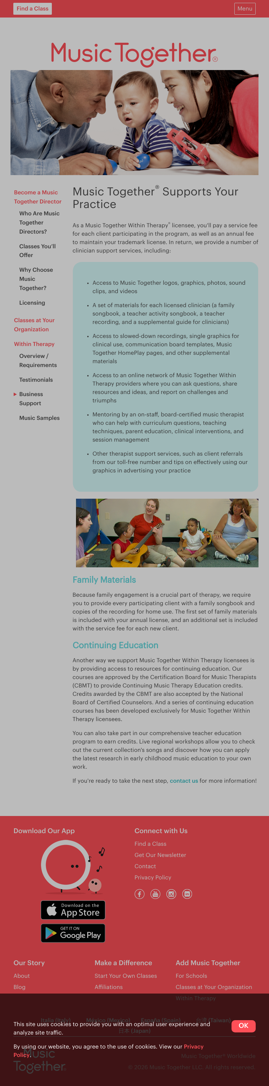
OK (243, 1026)
